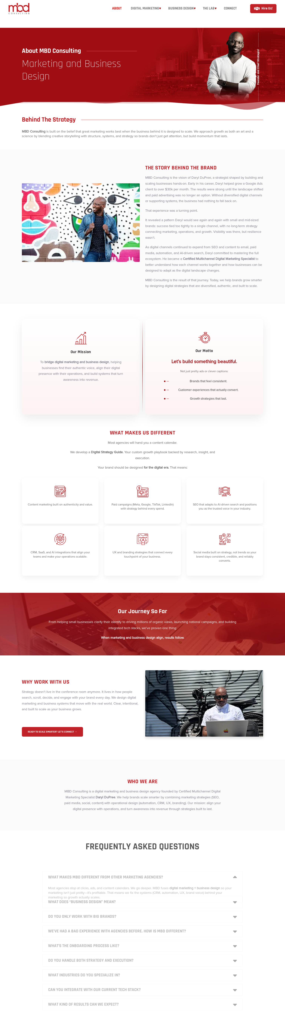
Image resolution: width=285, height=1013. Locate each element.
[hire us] (263, 14)
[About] (116, 13)
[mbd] (22, 14)
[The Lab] (208, 13)
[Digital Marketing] (145, 13)
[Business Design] (181, 13)
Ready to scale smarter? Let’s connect (52, 731)
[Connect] (230, 13)
